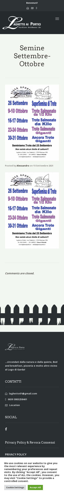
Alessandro (23, 165)
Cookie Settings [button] (15, 487)
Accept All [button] (35, 487)
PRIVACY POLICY (15, 454)
